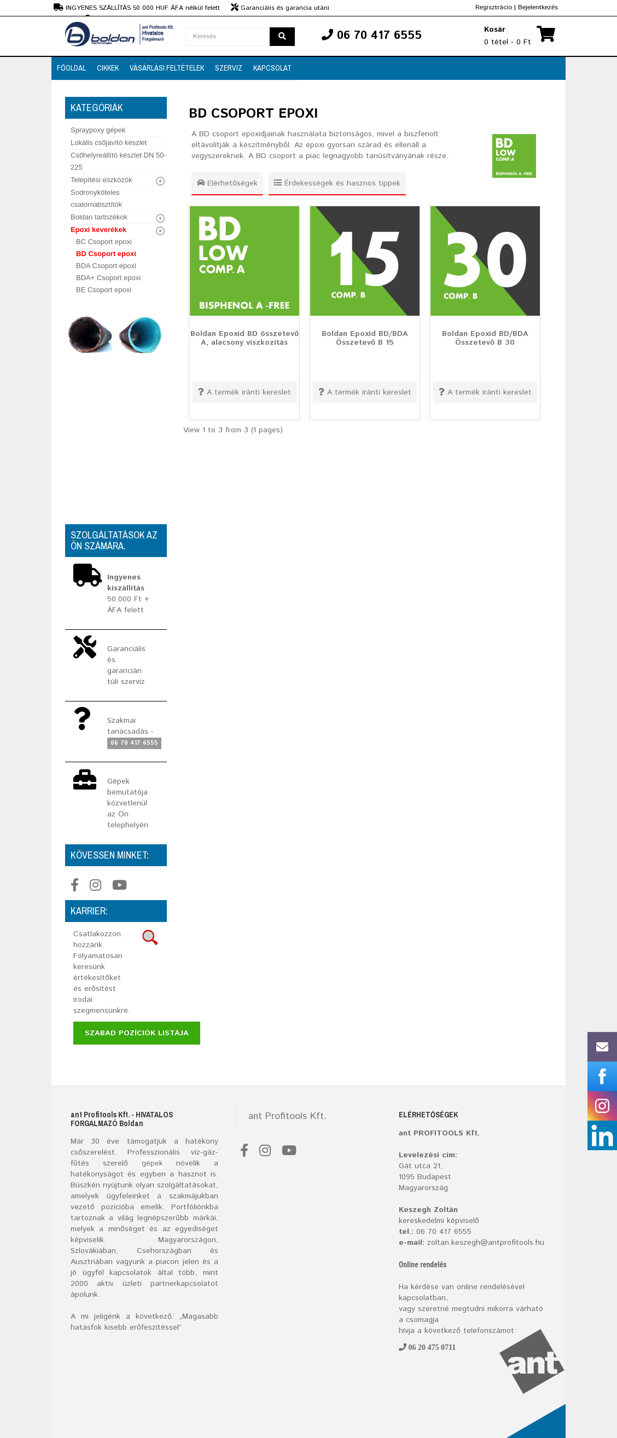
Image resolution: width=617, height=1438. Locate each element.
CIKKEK (108, 68)
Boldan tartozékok (99, 217)
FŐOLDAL (71, 68)
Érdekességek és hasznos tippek (337, 183)
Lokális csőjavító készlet (109, 142)
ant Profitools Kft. (287, 1116)
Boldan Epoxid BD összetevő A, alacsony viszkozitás (244, 337)
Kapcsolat (272, 68)
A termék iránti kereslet (244, 392)
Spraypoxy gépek (98, 130)
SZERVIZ (228, 68)
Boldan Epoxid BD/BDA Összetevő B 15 (365, 337)
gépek (152, 1163)
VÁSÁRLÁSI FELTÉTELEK (167, 68)
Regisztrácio (493, 7)
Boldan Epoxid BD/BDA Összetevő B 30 (485, 337)
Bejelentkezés (538, 7)
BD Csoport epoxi (106, 254)
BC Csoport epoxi (104, 241)
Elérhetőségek (227, 183)
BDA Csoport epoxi (106, 266)
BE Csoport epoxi (103, 290)
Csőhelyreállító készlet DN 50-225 (118, 161)
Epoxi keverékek (98, 229)
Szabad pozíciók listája (137, 1033)
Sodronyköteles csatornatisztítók (96, 198)
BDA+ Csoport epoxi (108, 278)
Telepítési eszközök (101, 180)
